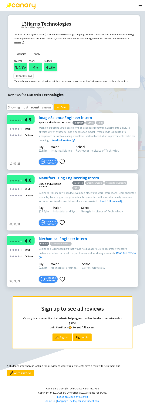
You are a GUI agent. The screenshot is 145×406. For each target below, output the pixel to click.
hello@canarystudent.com (84, 401)
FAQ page (62, 401)
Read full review (63, 140)
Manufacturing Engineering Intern (69, 177)
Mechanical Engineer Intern (63, 238)
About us (51, 401)
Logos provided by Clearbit (72, 396)
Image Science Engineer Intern (65, 117)
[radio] (10, 120)
